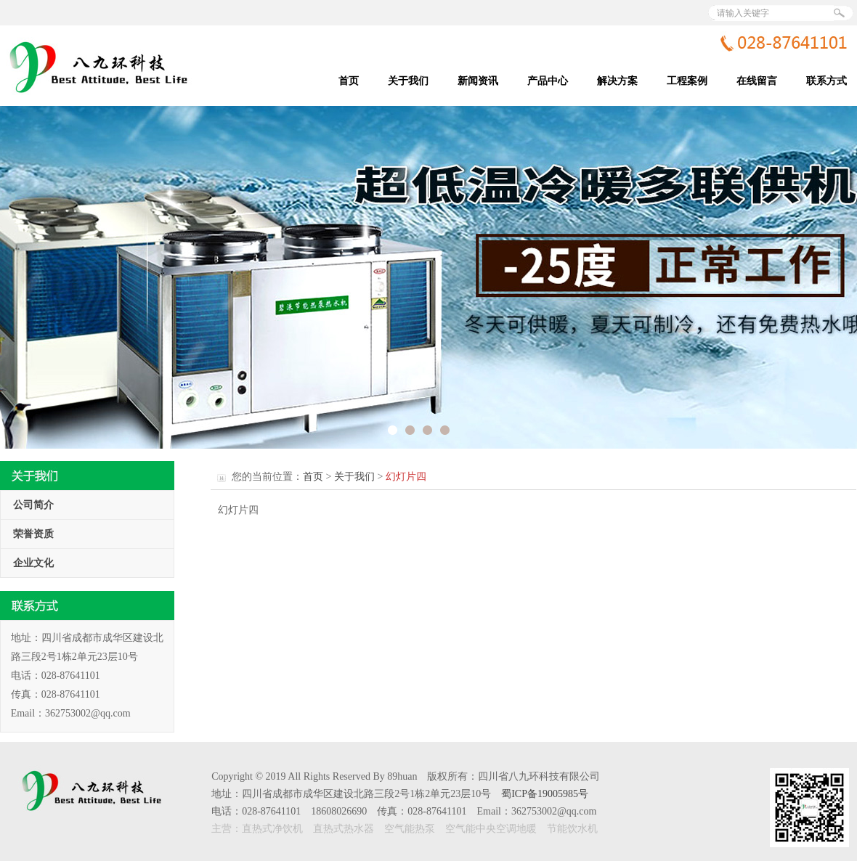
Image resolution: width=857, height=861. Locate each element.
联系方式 (826, 81)
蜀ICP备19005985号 (544, 793)
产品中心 (547, 81)
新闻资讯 (478, 81)
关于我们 (408, 81)
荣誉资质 (33, 534)
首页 (348, 81)
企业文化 (33, 563)
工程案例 (687, 81)
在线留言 (756, 81)
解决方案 (617, 81)
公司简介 (33, 504)
